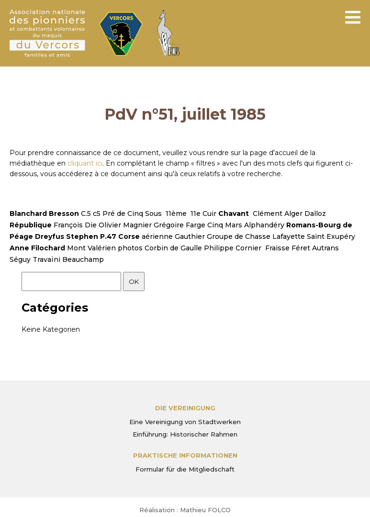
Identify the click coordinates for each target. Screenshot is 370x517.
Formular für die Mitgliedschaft (185, 469)
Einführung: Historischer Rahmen (185, 434)
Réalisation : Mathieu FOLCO (185, 510)
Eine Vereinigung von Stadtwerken (185, 422)
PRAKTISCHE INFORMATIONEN (185, 455)
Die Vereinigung (185, 408)
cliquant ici (84, 163)
